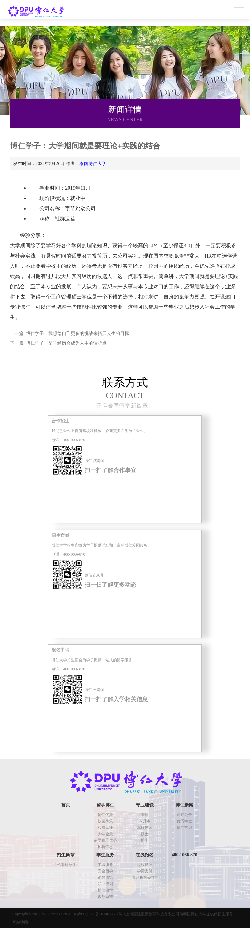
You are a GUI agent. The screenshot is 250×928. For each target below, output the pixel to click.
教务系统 (105, 896)
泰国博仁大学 (92, 163)
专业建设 (145, 805)
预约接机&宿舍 (145, 877)
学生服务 (105, 855)
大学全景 (105, 834)
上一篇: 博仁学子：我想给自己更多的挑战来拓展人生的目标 (69, 333)
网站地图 (20, 922)
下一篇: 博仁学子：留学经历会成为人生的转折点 (58, 343)
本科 (145, 815)
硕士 (145, 834)
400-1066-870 (184, 855)
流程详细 (144, 864)
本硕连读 (144, 827)
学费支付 (144, 871)
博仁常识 (184, 827)
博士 (145, 840)
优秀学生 (184, 821)
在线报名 (145, 855)
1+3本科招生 (65, 864)
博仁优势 (105, 815)
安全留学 (105, 871)
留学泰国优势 (105, 840)
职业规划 (105, 884)
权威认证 (105, 827)
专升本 (144, 821)
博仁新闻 (184, 805)
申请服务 (105, 864)
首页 (65, 805)
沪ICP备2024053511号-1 (105, 914)
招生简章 (66, 855)
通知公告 (184, 815)
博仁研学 (105, 890)
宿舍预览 (105, 877)
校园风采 (105, 821)
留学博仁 (105, 805)
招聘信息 (105, 847)
